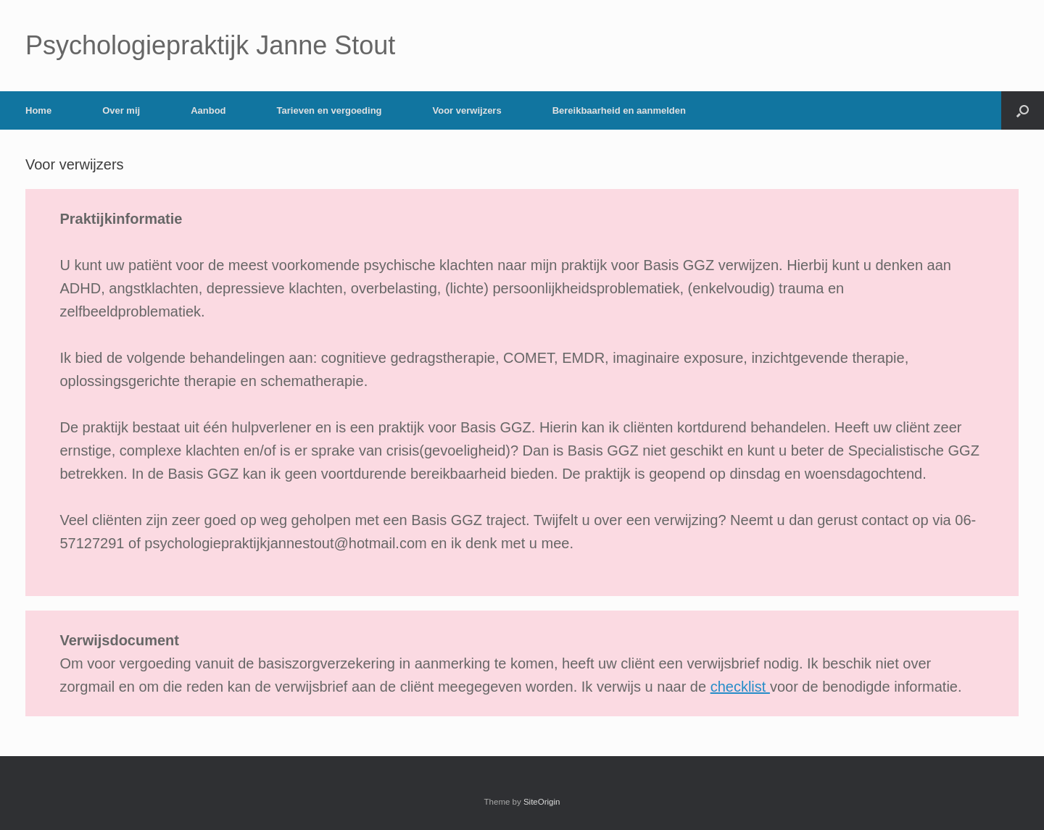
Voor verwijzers (467, 110)
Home (38, 110)
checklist (740, 687)
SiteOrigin (541, 801)
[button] (1022, 110)
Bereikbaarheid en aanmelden (619, 110)
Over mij (121, 110)
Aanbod (208, 110)
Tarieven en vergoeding (329, 110)
